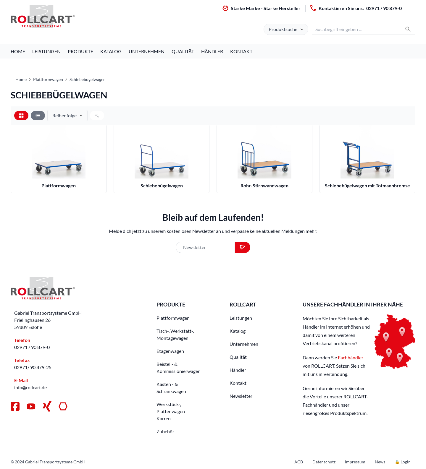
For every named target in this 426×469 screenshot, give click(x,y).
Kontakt (241, 51)
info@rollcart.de (30, 387)
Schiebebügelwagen (88, 79)
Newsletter (241, 396)
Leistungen (46, 51)
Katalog (111, 51)
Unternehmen (146, 51)
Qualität (183, 51)
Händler (212, 51)
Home (18, 51)
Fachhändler (350, 357)
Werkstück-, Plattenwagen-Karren (171, 411)
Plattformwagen (48, 79)
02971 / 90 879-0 (384, 8)
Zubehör (165, 431)
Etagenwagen (170, 351)
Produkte (80, 51)
